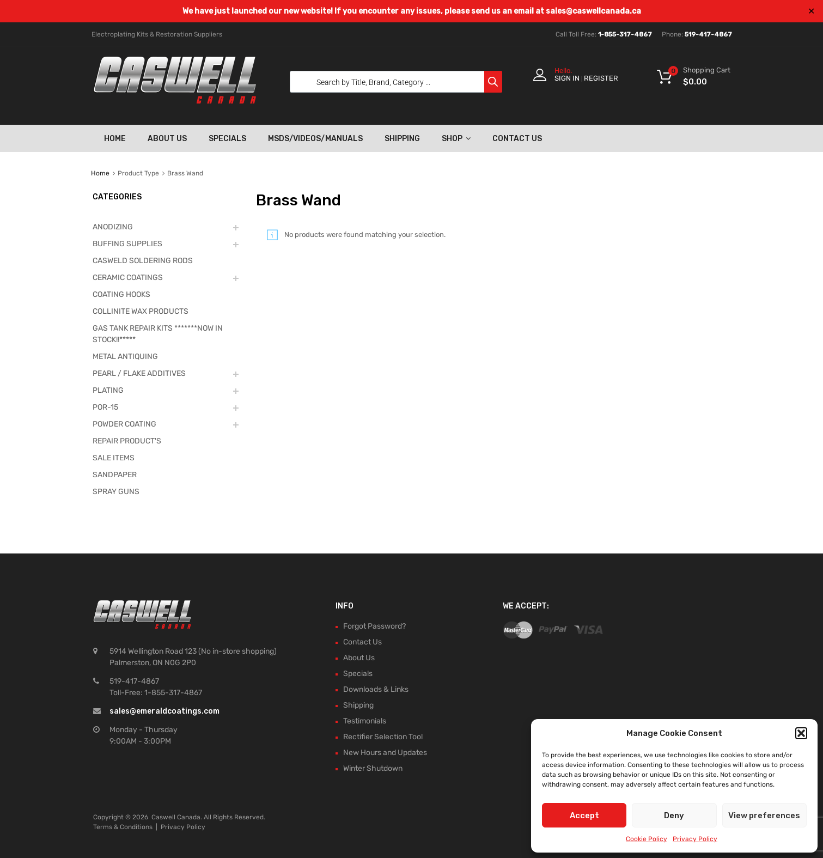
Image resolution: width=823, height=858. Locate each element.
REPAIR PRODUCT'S (127, 441)
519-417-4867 (708, 34)
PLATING (108, 390)
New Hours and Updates (385, 752)
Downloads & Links (376, 689)
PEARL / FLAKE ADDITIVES (139, 373)
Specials (227, 138)
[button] (801, 733)
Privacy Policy (695, 839)
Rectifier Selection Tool (383, 736)
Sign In (567, 78)
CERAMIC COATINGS (128, 277)
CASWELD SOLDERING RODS (143, 260)
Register (601, 78)
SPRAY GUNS (116, 491)
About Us (167, 138)
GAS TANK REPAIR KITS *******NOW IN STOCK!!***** (158, 334)
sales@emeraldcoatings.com (164, 711)
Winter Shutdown (373, 768)
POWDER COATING (124, 424)
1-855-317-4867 (625, 34)
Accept (584, 815)
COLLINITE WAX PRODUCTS (140, 311)
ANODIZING (113, 227)
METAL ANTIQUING (125, 356)
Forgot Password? (374, 626)
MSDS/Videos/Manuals (315, 138)
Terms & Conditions (123, 827)
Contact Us (517, 138)
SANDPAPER (115, 474)
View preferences (764, 815)
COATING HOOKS (121, 294)
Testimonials (364, 721)
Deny (674, 815)
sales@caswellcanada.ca (593, 11)
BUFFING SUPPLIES (127, 243)
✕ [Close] (811, 11)
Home (115, 138)
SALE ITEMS (114, 458)
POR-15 (105, 407)
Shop (456, 138)
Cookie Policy (646, 839)
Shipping (402, 138)
